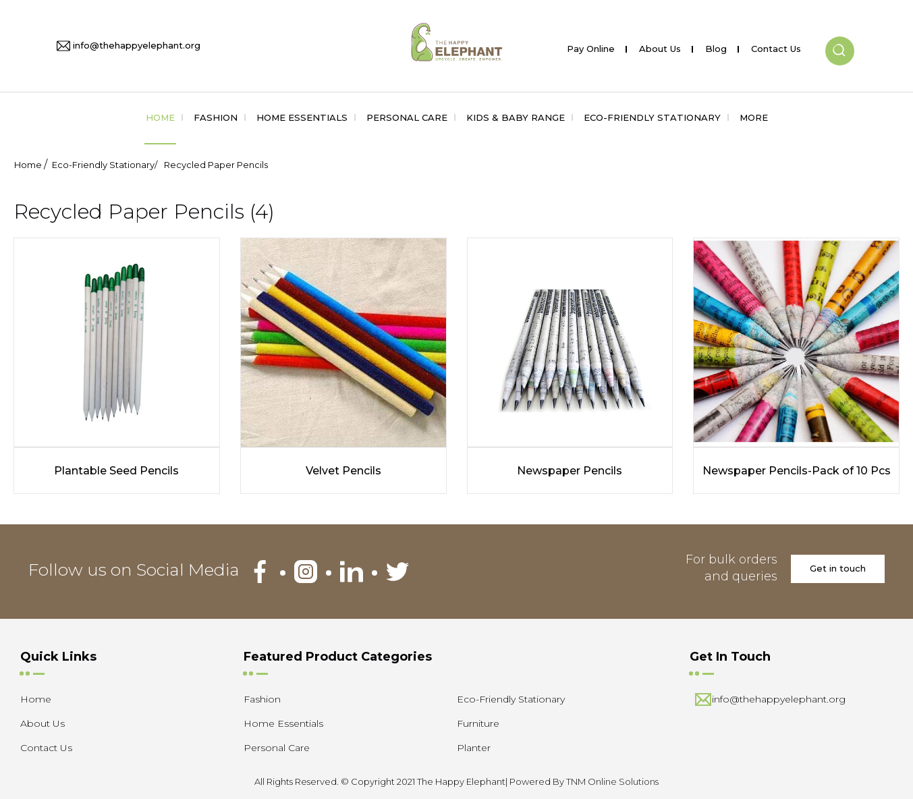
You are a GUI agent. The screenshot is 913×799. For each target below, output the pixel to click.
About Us (660, 46)
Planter (474, 748)
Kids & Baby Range (515, 117)
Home (160, 117)
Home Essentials (302, 117)
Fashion (216, 117)
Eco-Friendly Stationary (652, 117)
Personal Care (406, 117)
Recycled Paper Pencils (216, 164)
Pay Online (591, 46)
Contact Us (776, 46)
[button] (839, 39)
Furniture (478, 723)
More (754, 117)
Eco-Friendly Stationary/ (104, 164)
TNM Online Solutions (612, 781)
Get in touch (838, 568)
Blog (716, 46)
